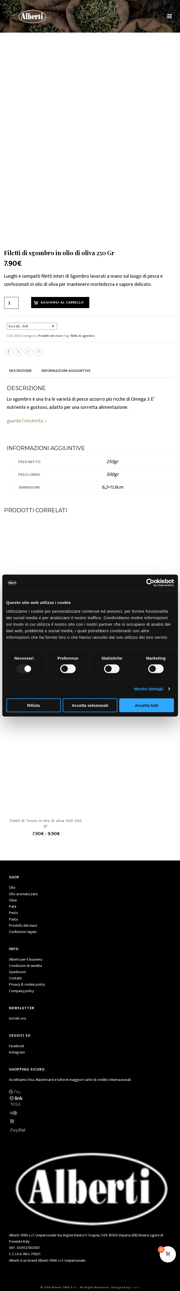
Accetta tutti (146, 705)
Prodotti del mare (50, 335)
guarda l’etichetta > (27, 421)
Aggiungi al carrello (62, 302)
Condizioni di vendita (25, 966)
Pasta (13, 919)
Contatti (15, 978)
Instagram (17, 1052)
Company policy (21, 991)
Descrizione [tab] (20, 371)
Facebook (16, 1046)
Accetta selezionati (90, 705)
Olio (12, 887)
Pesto (13, 913)
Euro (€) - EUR (18, 326)
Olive (13, 900)
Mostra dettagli (148, 688)
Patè (12, 906)
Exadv (135, 1287)
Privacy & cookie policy (27, 984)
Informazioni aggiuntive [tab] (65, 371)
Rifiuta (33, 705)
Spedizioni (17, 972)
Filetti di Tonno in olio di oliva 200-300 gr (46, 823)
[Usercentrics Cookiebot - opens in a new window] (150, 583)
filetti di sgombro (82, 335)
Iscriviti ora (17, 1018)
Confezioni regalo (23, 932)
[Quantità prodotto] (11, 303)
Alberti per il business (25, 959)
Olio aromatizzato (23, 894)
